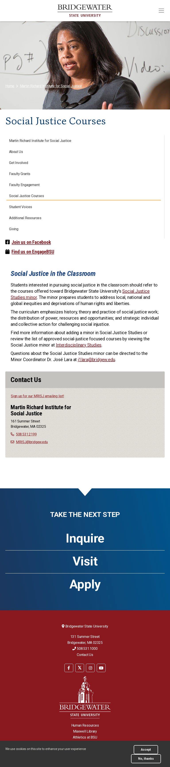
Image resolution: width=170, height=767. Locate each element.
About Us (16, 152)
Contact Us (85, 655)
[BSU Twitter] (79, 668)
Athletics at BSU (85, 737)
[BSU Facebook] (68, 668)
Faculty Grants (19, 174)
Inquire (85, 538)
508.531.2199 (26, 434)
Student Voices (20, 207)
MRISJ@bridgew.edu (32, 442)
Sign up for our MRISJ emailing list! (37, 396)
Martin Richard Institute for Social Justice (51, 86)
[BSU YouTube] (101, 668)
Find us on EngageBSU (33, 251)
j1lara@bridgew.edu (96, 359)
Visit (85, 561)
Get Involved (18, 163)
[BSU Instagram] (90, 668)
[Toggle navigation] (161, 10)
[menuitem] (10, 86)
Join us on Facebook (31, 242)
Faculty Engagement (24, 185)
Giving (13, 229)
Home (9, 86)
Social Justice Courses (26, 196)
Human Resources (85, 725)
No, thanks (146, 758)
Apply (85, 584)
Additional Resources (25, 218)
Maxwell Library (85, 731)
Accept (146, 749)
